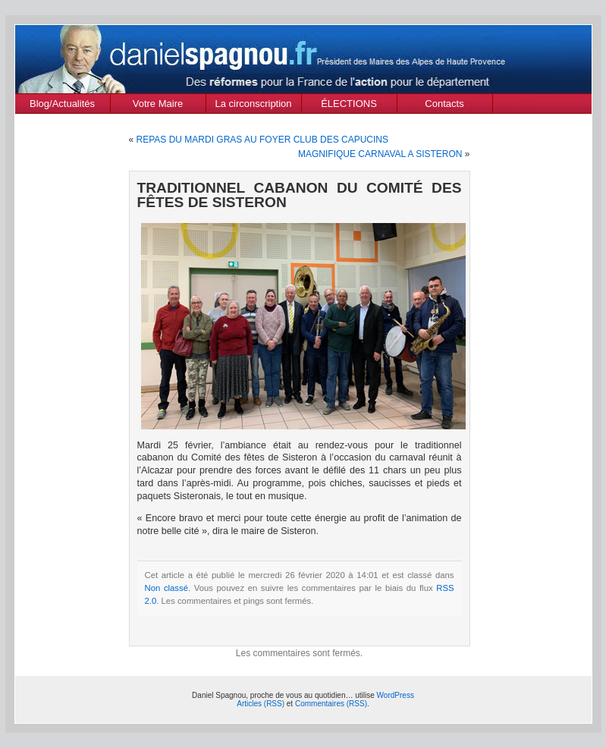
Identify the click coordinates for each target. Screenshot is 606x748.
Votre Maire (158, 103)
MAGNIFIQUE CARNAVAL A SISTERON (380, 154)
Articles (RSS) (260, 703)
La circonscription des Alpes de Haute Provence (254, 105)
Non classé (167, 587)
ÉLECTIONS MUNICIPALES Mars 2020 (348, 105)
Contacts (444, 103)
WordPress (395, 695)
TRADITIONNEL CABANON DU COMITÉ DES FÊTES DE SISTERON (299, 195)
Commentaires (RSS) (331, 703)
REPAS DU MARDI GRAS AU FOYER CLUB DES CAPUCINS (263, 139)
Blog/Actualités (62, 103)
